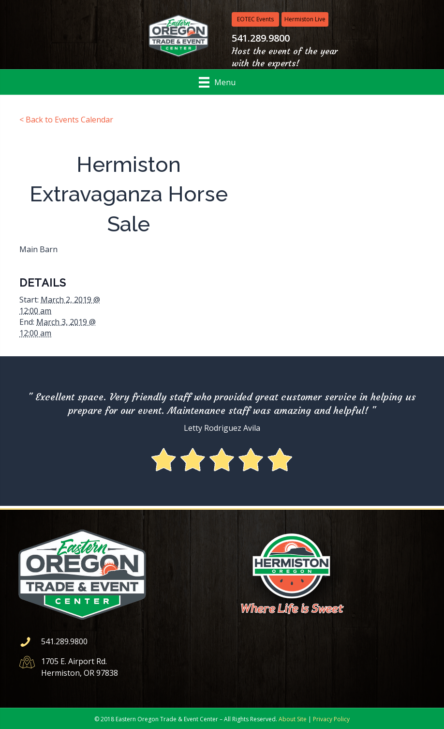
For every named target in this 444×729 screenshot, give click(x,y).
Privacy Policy (331, 719)
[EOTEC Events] (255, 19)
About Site (293, 719)
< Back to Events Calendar (66, 119)
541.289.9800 (64, 641)
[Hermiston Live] (305, 19)
